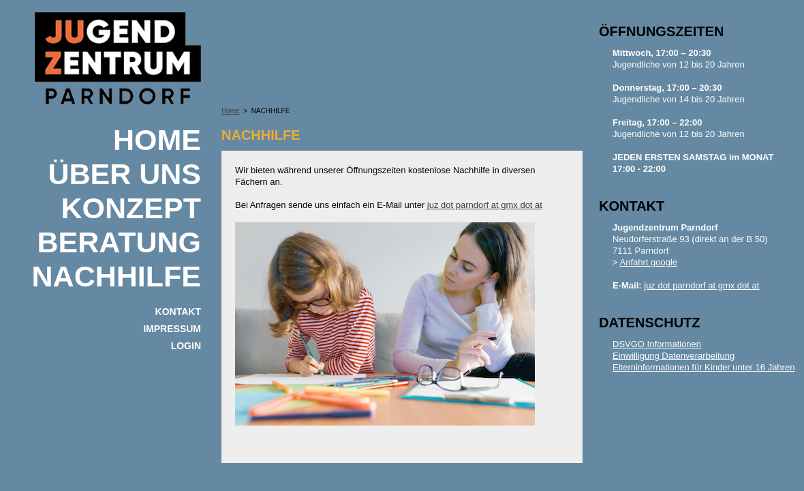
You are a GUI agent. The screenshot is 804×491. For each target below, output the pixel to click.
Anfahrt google (649, 262)
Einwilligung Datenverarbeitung (674, 356)
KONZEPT (131, 208)
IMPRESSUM (172, 328)
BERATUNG (119, 242)
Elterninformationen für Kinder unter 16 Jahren (703, 367)
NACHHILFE (116, 276)
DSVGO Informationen (657, 344)
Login (186, 345)
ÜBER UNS (124, 174)
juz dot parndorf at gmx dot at (484, 205)
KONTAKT (178, 311)
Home (157, 139)
